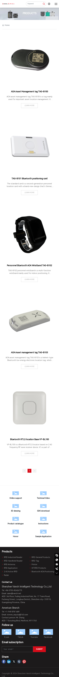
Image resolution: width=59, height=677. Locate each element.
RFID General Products (39, 557)
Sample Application (43, 534)
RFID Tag (34, 561)
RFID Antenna (8, 564)
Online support (15, 495)
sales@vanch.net (14, 593)
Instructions (43, 521)
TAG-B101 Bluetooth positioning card (29, 178)
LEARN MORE (29, 105)
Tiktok (20, 637)
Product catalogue (15, 521)
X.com (6, 637)
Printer (33, 564)
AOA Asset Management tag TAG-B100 (29, 91)
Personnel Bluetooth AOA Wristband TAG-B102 (29, 265)
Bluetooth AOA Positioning (41, 572)
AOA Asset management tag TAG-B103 (29, 352)
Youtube (34, 637)
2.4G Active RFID (9, 572)
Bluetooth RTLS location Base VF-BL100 (29, 439)
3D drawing (15, 508)
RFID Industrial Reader (12, 557)
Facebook (48, 637)
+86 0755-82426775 (13, 590)
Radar (5, 575)
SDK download (43, 508)
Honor (15, 534)
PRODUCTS (29, 13)
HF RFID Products (37, 568)
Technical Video (43, 495)
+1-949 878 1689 (12, 612)
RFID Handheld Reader (12, 561)
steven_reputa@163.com (17, 615)
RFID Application (10, 568)
